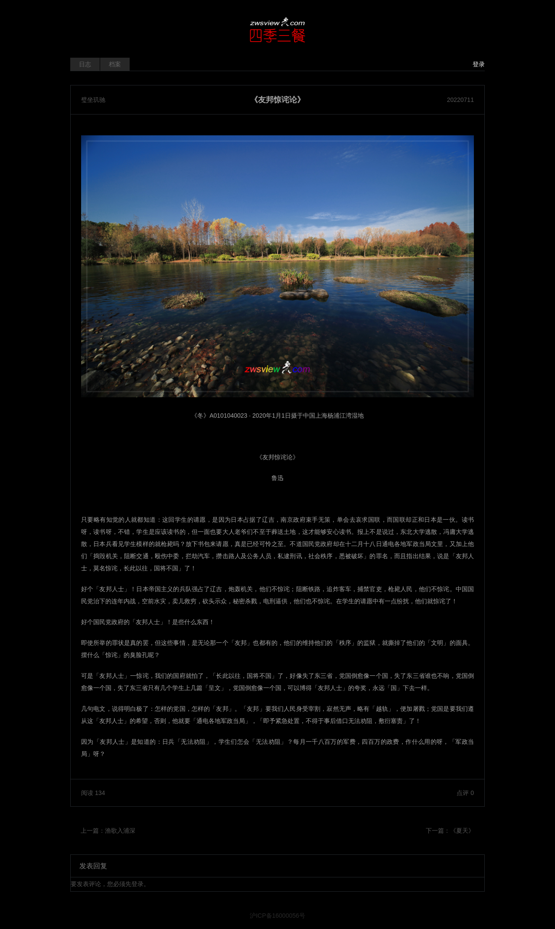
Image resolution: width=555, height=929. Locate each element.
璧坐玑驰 (93, 99)
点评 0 (465, 793)
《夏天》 (462, 830)
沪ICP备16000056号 (277, 915)
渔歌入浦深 (120, 830)
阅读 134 (93, 793)
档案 (115, 64)
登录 (479, 64)
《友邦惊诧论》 (277, 100)
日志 (85, 64)
